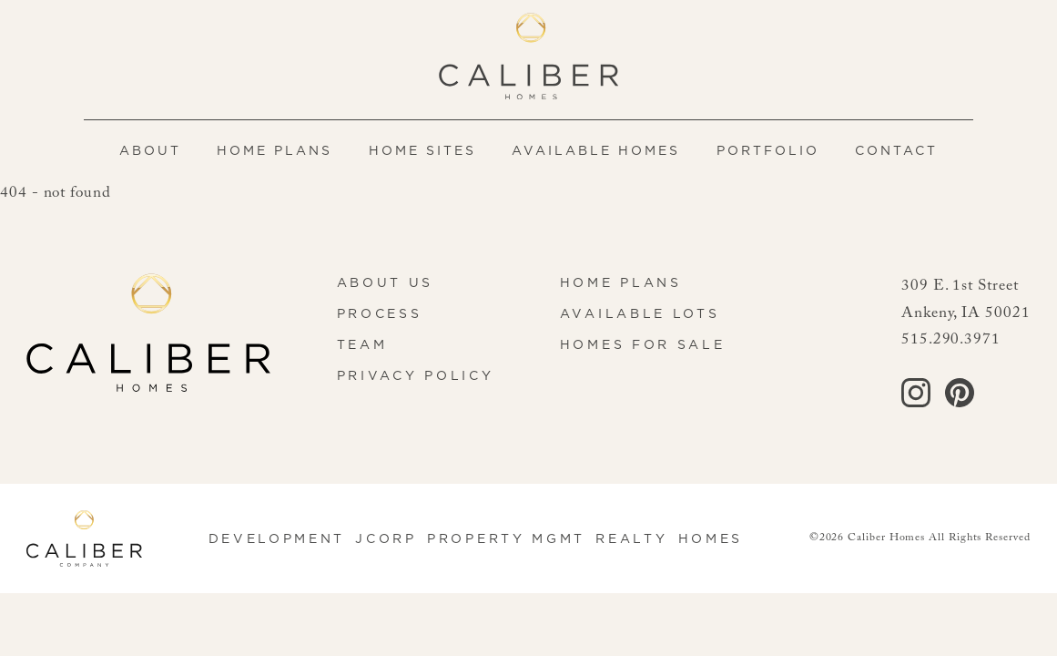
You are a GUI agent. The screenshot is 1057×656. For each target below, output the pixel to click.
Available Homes (596, 150)
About (150, 150)
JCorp (385, 538)
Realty (631, 538)
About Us (385, 282)
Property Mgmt (506, 538)
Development (277, 538)
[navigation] (528, 149)
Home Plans (274, 150)
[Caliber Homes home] (528, 56)
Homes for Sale (643, 344)
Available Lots (640, 313)
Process (379, 313)
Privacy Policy (415, 375)
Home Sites (422, 150)
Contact (896, 150)
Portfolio (768, 150)
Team (362, 344)
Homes (710, 538)
